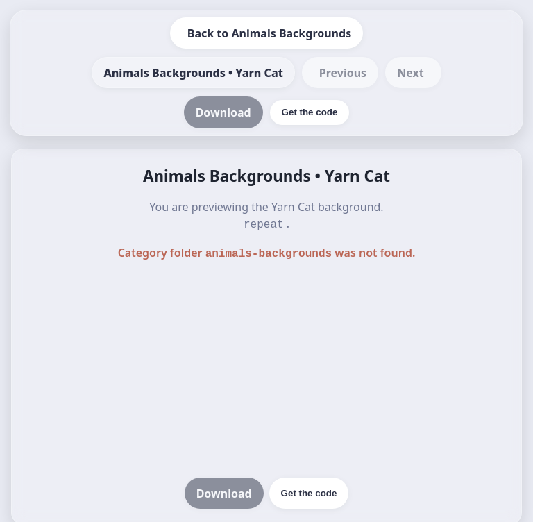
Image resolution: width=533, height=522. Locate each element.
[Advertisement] (266, 368)
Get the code (309, 490)
